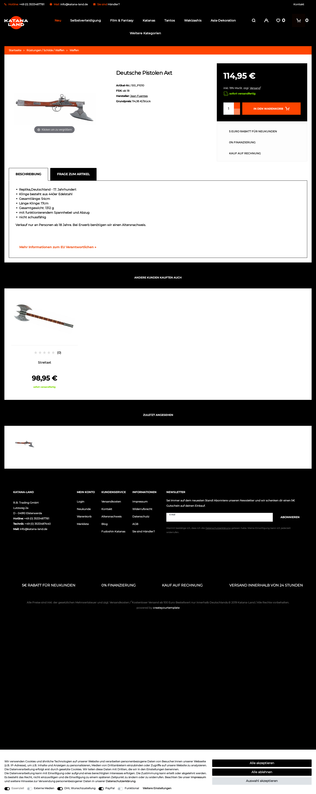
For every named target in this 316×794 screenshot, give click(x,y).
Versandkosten (111, 501)
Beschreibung (28, 174)
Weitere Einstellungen (157, 788)
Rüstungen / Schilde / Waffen (45, 50)
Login (80, 501)
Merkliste (83, 524)
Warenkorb (84, 516)
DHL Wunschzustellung (79, 788)
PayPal (110, 788)
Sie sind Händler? (143, 531)
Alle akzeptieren (262, 763)
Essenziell (17, 788)
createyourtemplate (158, 607)
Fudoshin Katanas (113, 531)
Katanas (148, 20)
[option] (44, 342)
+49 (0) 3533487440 (38, 523)
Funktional (132, 788)
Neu (57, 20)
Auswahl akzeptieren (262, 781)
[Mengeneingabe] (228, 108)
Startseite (15, 50)
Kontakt (298, 4)
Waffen (74, 50)
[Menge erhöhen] (237, 105)
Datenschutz (140, 516)
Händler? (114, 4)
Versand (255, 88)
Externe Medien (44, 788)
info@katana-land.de (74, 4)
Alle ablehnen (261, 772)
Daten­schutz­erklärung (120, 781)
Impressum (140, 501)
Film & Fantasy (120, 20)
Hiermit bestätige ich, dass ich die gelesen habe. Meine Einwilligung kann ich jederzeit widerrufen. (228, 530)
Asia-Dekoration (222, 20)
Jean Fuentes (139, 96)
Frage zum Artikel (73, 174)
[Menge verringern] (237, 112)
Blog (104, 524)
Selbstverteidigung (84, 20)
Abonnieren (288, 517)
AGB (135, 524)
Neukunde (84, 509)
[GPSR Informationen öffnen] (56, 247)
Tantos (168, 20)
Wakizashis (191, 20)
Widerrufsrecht (142, 509)
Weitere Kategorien (144, 33)
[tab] (29, 174)
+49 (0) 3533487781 (36, 518)
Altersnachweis (111, 516)
